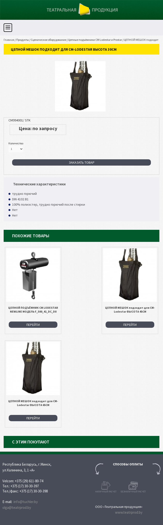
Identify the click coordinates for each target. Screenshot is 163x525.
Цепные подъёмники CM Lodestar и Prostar (95, 40)
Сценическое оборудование (48, 40)
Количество (15, 143)
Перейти (33, 324)
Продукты (22, 40)
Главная (9, 40)
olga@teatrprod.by (16, 507)
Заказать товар (81, 162)
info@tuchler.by (26, 501)
